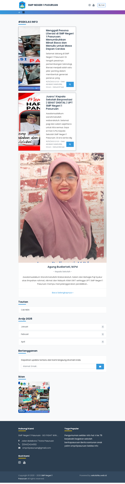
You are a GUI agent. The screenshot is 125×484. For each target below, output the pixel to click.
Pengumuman (71, 436)
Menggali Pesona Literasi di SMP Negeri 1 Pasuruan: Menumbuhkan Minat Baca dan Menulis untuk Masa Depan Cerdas (60, 40)
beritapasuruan (72, 443)
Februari (62, 335)
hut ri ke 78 (96, 436)
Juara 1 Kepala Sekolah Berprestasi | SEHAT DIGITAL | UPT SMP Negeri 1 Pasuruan (59, 103)
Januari (62, 327)
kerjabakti (69, 440)
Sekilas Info (92, 447)
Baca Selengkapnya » (62, 292)
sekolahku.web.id (99, 476)
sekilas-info (85, 436)
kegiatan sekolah (83, 440)
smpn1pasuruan (79, 447)
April (62, 342)
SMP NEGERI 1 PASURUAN (43, 5)
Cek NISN (25, 310)
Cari (102, 5)
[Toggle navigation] (23, 12)
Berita (84, 443)
